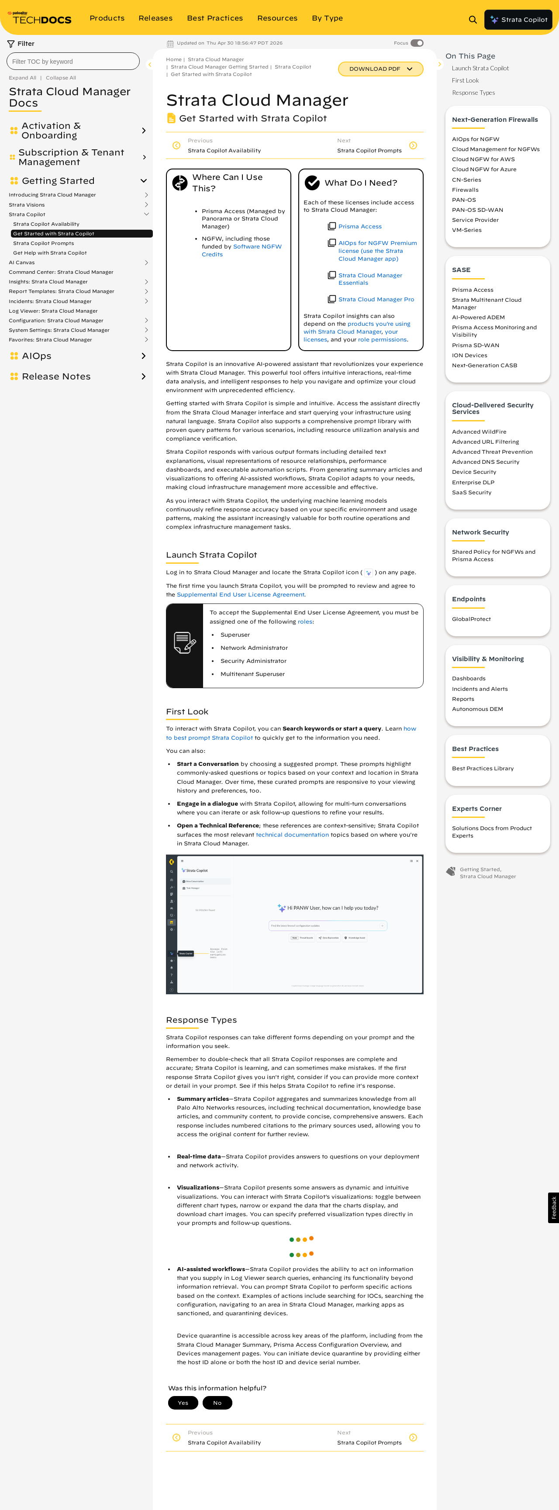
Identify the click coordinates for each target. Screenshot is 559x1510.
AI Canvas (22, 262)
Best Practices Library (483, 768)
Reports (463, 699)
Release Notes (56, 376)
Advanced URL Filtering (485, 441)
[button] (553, 1208)
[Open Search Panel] (475, 20)
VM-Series (467, 230)
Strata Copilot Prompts (43, 243)
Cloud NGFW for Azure (484, 169)
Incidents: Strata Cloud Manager (50, 301)
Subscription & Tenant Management (71, 157)
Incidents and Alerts (480, 689)
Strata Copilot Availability (46, 224)
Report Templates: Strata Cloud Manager (61, 291)
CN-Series (466, 179)
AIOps (37, 356)
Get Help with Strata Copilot (50, 252)
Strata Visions (27, 204)
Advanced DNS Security (486, 462)
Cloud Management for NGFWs (496, 149)
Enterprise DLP (473, 482)
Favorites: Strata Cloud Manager (50, 339)
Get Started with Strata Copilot (53, 233)
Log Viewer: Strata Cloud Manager (53, 311)
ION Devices (469, 355)
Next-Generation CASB (485, 365)
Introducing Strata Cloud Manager (52, 194)
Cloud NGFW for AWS (483, 159)
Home (174, 59)
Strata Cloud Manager (216, 59)
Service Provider (475, 220)
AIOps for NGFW (476, 139)
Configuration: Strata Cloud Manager (56, 320)
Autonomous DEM (477, 709)
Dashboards (469, 678)
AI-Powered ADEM (478, 317)
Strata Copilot (518, 19)
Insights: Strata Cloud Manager (48, 281)
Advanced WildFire (479, 431)
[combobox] (73, 61)
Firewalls (465, 189)
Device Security (474, 472)
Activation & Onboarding (51, 130)
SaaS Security (472, 492)
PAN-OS (464, 200)
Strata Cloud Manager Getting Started (220, 66)
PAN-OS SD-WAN (478, 210)
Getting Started (58, 181)
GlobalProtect (471, 619)
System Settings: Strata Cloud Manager (59, 330)
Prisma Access (472, 289)
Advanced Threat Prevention (492, 451)
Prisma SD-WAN (476, 345)
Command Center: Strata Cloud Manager (61, 272)
